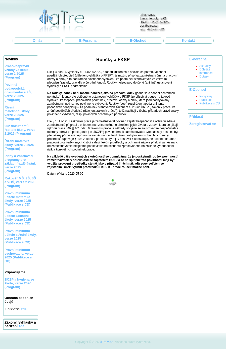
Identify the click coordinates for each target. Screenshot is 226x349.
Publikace (205, 100)
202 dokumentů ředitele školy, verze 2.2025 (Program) (20, 129)
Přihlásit (196, 117)
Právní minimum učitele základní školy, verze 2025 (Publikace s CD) (18, 217)
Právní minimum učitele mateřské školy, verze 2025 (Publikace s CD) (18, 198)
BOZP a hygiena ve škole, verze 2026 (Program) (19, 283)
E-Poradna (88, 41)
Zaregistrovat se (202, 124)
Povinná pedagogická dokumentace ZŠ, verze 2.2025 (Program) (18, 92)
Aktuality (205, 66)
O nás (37, 41)
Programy (205, 96)
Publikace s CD (209, 103)
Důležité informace (206, 71)
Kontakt (188, 41)
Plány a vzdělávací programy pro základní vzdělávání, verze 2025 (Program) (20, 163)
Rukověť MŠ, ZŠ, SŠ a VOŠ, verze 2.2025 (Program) (20, 182)
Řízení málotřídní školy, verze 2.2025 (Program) (17, 113)
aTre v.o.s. (107, 342)
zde (21, 326)
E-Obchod (138, 41)
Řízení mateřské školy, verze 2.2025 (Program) (19, 144)
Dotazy (204, 76)
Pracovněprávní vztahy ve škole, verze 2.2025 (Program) (17, 71)
